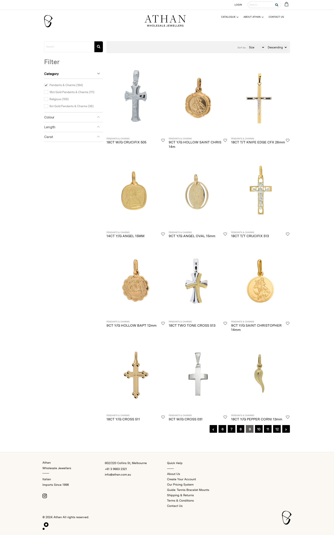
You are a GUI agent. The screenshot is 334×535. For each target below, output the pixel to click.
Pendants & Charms (118, 139)
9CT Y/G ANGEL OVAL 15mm (192, 236)
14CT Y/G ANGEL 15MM (125, 236)
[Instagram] (44, 496)
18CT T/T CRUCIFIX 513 (250, 236)
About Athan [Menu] (252, 16)
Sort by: (242, 47)
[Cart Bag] (286, 4)
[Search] (98, 46)
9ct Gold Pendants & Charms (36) (71, 106)
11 (267, 429)
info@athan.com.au (118, 474)
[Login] (163, 141)
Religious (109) (59, 99)
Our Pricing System (180, 484)
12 (277, 429)
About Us (173, 474)
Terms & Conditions (180, 500)
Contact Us (175, 506)
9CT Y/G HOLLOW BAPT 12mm (132, 325)
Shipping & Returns (180, 495)
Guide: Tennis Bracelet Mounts (188, 490)
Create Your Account (181, 479)
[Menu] (231, 17)
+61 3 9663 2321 (116, 469)
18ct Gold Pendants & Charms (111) (71, 92)
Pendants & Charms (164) (66, 85)
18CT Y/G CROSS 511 (123, 419)
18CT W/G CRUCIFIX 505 (126, 142)
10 (258, 429)
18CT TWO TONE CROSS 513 (192, 325)
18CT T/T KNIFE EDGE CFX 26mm (258, 142)
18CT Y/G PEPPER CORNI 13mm (256, 419)
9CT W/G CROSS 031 (186, 419)
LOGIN (238, 4)
